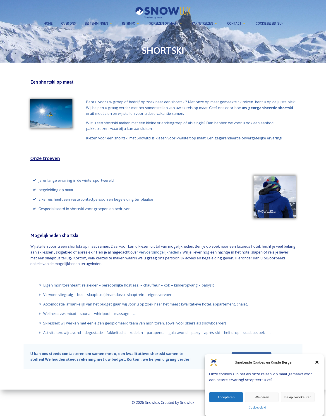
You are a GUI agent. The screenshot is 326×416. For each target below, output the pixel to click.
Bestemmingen (98, 23)
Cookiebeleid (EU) (269, 23)
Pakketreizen (205, 23)
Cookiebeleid (257, 407)
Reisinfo (131, 23)
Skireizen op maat (166, 23)
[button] (317, 362)
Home (48, 23)
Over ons (68, 23)
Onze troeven (45, 158)
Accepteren (226, 397)
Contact (237, 23)
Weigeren (262, 397)
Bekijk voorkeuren (297, 397)
